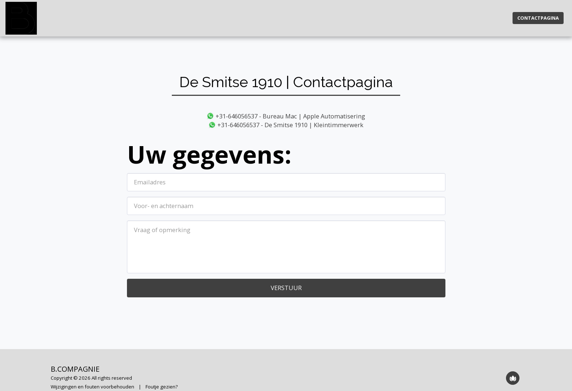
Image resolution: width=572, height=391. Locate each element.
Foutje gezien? (162, 386)
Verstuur (286, 288)
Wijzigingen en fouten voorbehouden (92, 386)
